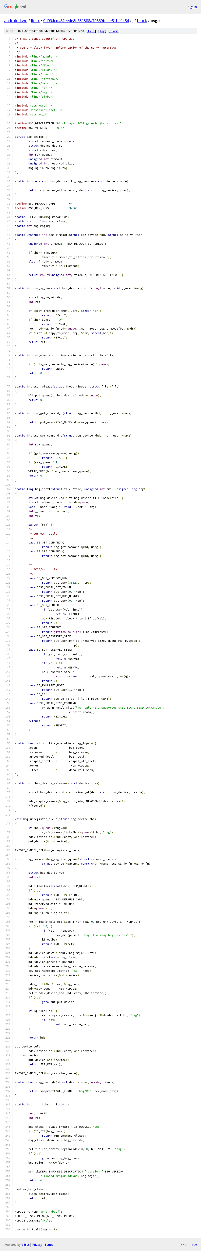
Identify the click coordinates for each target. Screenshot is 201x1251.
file (91, 31)
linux (35, 20)
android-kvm (15, 20)
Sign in (192, 7)
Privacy (37, 1245)
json (193, 1244)
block (142, 20)
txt (183, 1244)
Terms (49, 1245)
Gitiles (25, 1245)
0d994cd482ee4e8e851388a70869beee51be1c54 (86, 20)
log (102, 31)
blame (114, 31)
